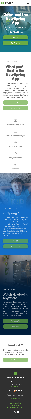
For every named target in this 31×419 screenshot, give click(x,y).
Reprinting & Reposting (15, 408)
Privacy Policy (15, 403)
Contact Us (15, 365)
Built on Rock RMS (15, 391)
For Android (15, 43)
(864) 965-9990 (15, 386)
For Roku (15, 332)
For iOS (15, 37)
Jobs (15, 401)
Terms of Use (15, 405)
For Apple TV (15, 326)
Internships (15, 399)
